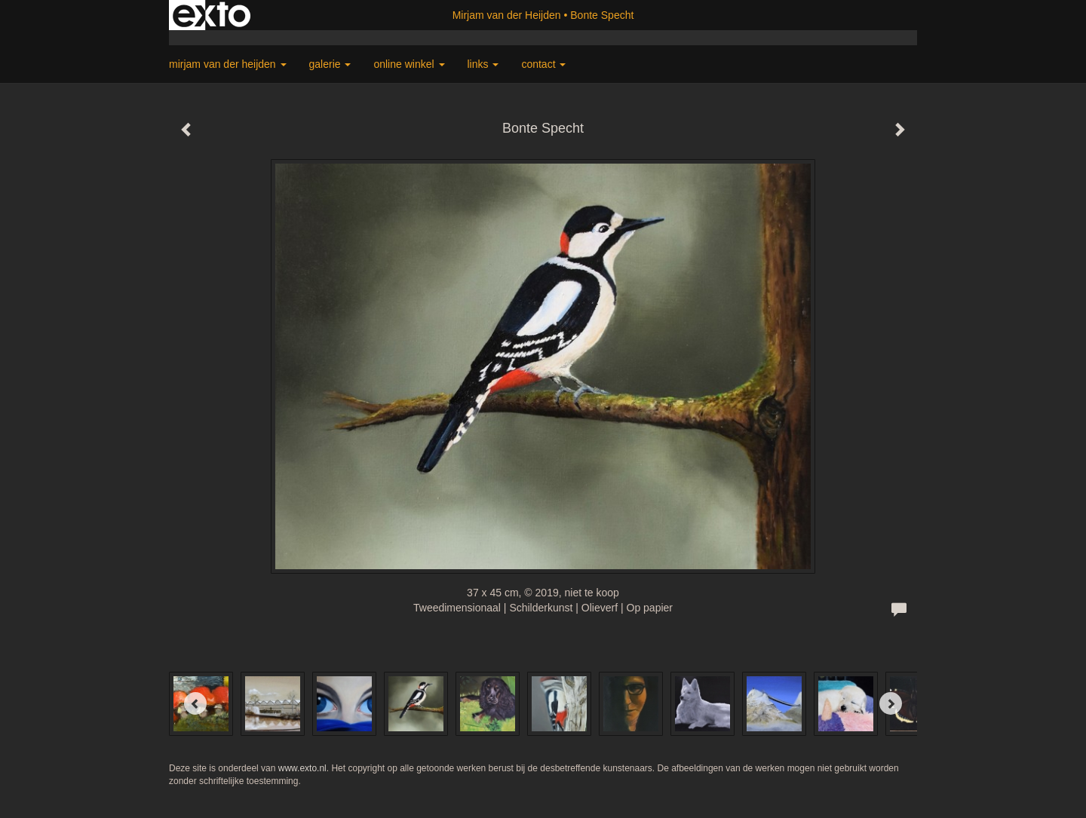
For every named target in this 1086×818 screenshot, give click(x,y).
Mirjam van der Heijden (506, 15)
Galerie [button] (330, 64)
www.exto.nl (302, 768)
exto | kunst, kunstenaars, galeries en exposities (211, 15)
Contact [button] (543, 64)
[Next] (890, 703)
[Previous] (195, 703)
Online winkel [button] (408, 64)
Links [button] (483, 64)
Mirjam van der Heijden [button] (228, 64)
